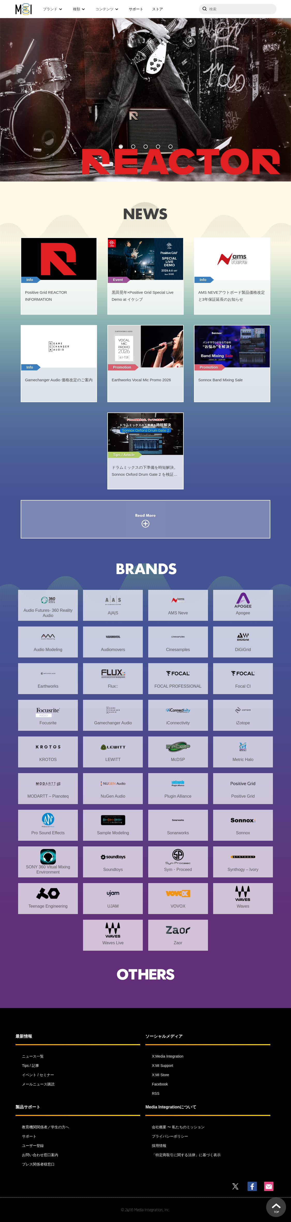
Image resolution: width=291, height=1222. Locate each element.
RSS (155, 1093)
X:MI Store (160, 1075)
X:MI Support (162, 1066)
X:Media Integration (167, 1056)
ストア (157, 9)
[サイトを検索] (238, 9)
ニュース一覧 (33, 1056)
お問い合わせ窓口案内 (40, 1155)
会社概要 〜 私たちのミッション (178, 1127)
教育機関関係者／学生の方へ (45, 1127)
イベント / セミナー (38, 1075)
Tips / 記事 (30, 1066)
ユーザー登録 (33, 1146)
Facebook (160, 1084)
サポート (136, 9)
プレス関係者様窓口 (38, 1164)
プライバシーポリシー (170, 1136)
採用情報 (159, 1146)
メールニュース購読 (38, 1084)
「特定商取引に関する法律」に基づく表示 (186, 1155)
